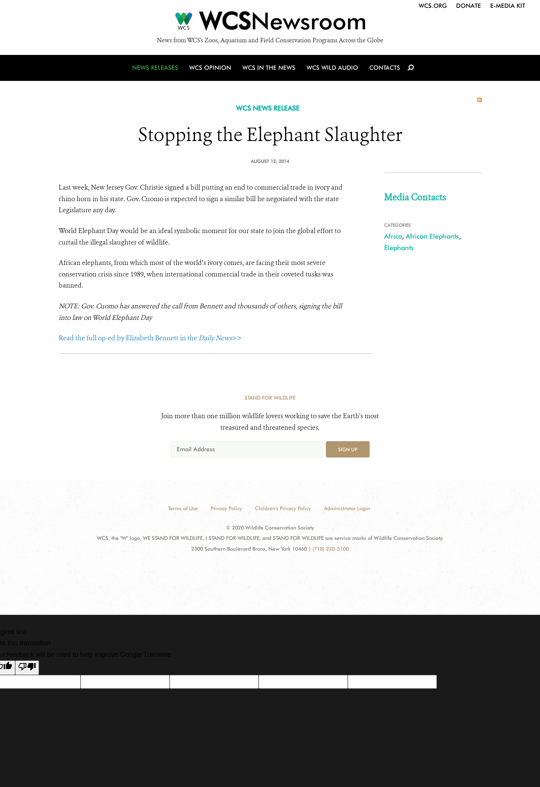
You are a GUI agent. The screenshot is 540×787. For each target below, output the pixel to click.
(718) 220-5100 (330, 549)
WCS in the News (268, 67)
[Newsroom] (270, 23)
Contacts (384, 67)
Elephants (399, 248)
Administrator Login (347, 508)
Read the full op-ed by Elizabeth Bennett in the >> (150, 338)
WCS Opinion (210, 67)
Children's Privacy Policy (283, 508)
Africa (393, 236)
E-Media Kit (507, 5)
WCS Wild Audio (332, 67)
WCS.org (433, 5)
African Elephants (432, 236)
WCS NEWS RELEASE (268, 108)
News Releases (155, 67)
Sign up (347, 449)
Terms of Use (183, 508)
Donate (468, 5)
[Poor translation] (27, 667)
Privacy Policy (226, 508)
